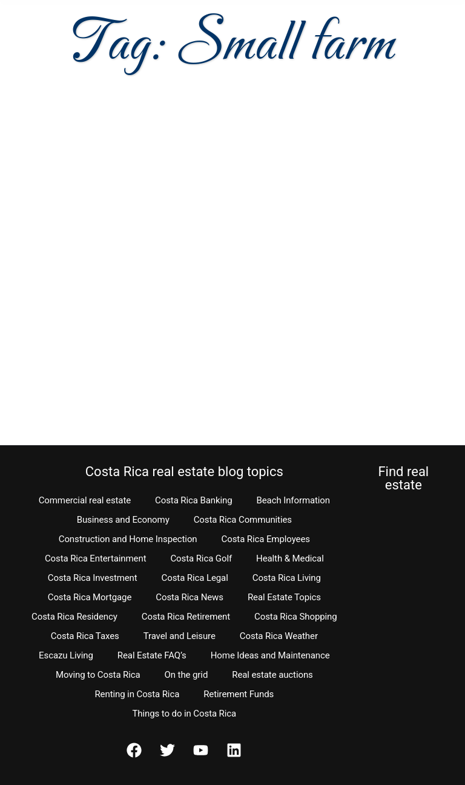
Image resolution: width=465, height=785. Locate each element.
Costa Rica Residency (74, 616)
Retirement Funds (238, 694)
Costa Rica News (189, 597)
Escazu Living (66, 655)
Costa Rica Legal (195, 577)
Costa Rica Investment (92, 577)
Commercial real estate (85, 500)
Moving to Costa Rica (98, 674)
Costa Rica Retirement (186, 616)
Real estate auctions (272, 674)
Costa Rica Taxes (85, 636)
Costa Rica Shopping (295, 616)
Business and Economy (123, 519)
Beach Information (293, 500)
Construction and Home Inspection (128, 539)
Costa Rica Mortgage (90, 597)
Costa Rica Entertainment (96, 558)
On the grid (186, 674)
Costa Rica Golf (201, 558)
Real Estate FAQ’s (151, 655)
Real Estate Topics (284, 597)
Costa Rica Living (286, 577)
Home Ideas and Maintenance (270, 655)
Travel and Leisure (179, 636)
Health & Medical (290, 558)
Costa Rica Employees (266, 539)
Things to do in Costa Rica (185, 713)
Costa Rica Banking (193, 500)
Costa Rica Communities (243, 519)
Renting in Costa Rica (136, 694)
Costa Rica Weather (279, 636)
